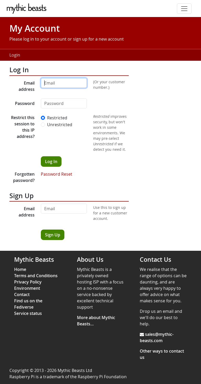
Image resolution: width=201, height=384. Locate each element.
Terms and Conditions (36, 276)
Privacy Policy (28, 282)
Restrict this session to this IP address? (23, 127)
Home (20, 269)
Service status (28, 313)
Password (25, 103)
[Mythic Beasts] (27, 8)
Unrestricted (59, 124)
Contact (22, 294)
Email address (27, 86)
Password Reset (56, 174)
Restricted (57, 118)
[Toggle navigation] (184, 8)
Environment (27, 288)
